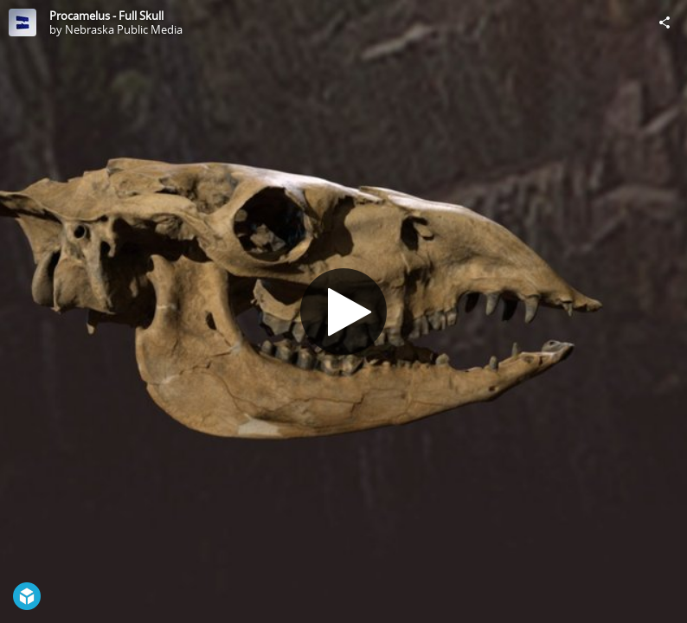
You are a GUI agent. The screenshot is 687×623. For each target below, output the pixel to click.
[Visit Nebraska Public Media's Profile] (22, 22)
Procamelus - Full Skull (106, 15)
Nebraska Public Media (124, 29)
